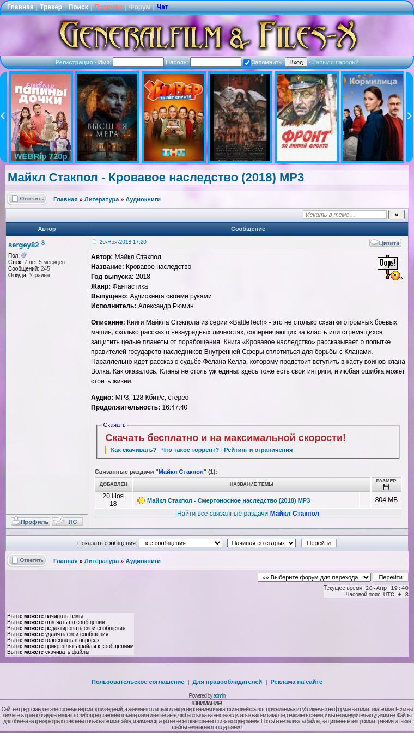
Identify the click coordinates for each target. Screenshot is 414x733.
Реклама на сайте (296, 682)
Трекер (51, 7)
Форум (139, 7)
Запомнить (262, 62)
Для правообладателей (228, 682)
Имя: (131, 62)
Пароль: (203, 62)
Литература (101, 199)
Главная (20, 7)
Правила (108, 7)
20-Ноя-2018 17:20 (123, 242)
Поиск (78, 7)
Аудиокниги (143, 199)
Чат (162, 7)
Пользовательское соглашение (138, 682)
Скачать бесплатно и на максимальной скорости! (225, 437)
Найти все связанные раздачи (248, 513)
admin (219, 696)
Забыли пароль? (335, 62)
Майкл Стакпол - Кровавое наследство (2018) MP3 (156, 177)
